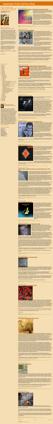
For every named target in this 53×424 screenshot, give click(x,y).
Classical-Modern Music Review (5, 11)
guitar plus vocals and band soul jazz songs (26, 314)
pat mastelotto (41, 117)
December (4, 75)
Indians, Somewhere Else (24, 145)
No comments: (33, 25)
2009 (2, 100)
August (3, 78)
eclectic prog (29, 117)
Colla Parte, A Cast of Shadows (26, 30)
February (3, 96)
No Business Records (4, 133)
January (3, 97)
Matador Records (3, 132)
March (3, 95)
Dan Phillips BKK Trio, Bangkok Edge (27, 257)
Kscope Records (3, 131)
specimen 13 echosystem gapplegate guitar (24, 118)
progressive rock (48, 117)
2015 (2, 72)
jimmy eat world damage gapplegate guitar (31, 220)
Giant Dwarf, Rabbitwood (24, 364)
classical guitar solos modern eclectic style (38, 26)
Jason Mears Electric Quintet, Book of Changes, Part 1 (32, 66)
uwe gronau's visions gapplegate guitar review (38, 417)
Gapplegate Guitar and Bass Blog (19, 4)
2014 (2, 73)
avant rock (30, 388)
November (4, 76)
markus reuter (33, 117)
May (3, 93)
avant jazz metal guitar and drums (24, 388)
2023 (2, 65)
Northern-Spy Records (4, 134)
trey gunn (36, 118)
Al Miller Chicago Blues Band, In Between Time (30, 121)
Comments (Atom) (26, 421)
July (3, 79)
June (3, 80)
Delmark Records (3, 129)
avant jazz (21, 253)
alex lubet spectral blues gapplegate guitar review (26, 26)
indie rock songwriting (36, 165)
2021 (2, 67)
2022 (2, 66)
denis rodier (26, 117)
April (3, 94)
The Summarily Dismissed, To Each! (27, 285)
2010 (2, 99)
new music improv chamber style (26, 62)
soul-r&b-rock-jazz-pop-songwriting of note (44, 314)
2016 (2, 71)
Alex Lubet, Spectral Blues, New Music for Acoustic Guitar (33, 9)
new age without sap (29, 417)
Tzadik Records (3, 135)
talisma (31, 118)
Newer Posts (20, 419)
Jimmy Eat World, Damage (25, 202)
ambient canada (22, 117)
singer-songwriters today (35, 314)
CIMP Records (3, 128)
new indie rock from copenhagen (43, 165)
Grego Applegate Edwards (9, 104)
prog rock (44, 117)
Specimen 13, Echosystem (25, 95)
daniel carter (24, 253)
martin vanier (37, 117)
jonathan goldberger (25, 92)
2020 (2, 68)
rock (51, 117)
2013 (2, 74)
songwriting (39, 220)
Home (35, 419)
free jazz (28, 253)
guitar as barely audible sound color (34, 253)
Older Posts (50, 419)
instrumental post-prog (23, 417)
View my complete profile (4, 124)
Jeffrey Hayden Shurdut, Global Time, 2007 (29, 224)
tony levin (33, 118)
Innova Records (3, 130)
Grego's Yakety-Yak (3, 12)
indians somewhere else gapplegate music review (26, 165)
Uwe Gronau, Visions (23, 392)
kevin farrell (30, 92)
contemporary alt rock (23, 220)
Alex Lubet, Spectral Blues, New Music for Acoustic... (9, 81)
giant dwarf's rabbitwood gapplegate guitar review (38, 388)
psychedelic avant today (49, 388)
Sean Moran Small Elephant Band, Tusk (28, 318)
